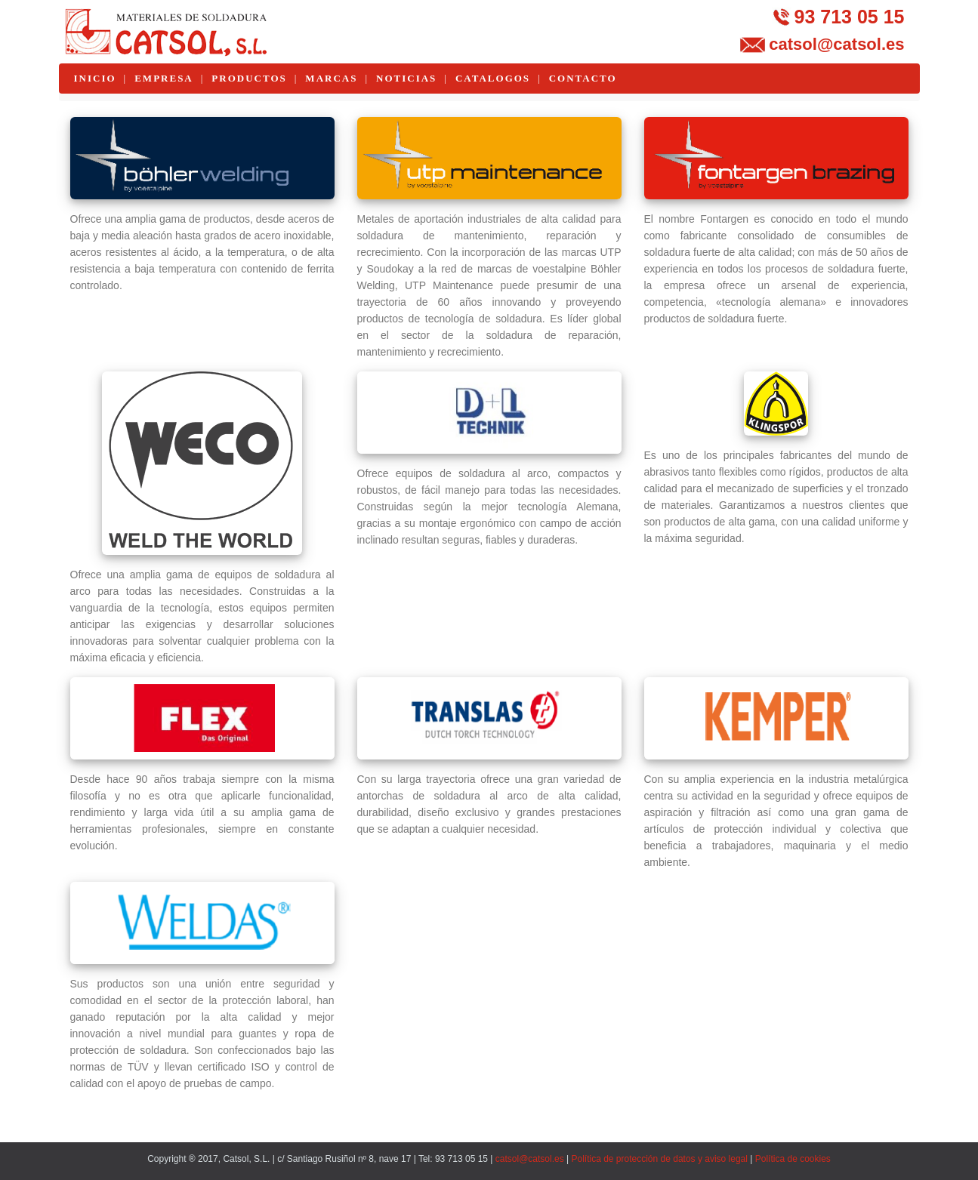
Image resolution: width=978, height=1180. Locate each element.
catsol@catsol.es (836, 44)
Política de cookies (793, 1159)
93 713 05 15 (849, 16)
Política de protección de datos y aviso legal (659, 1159)
